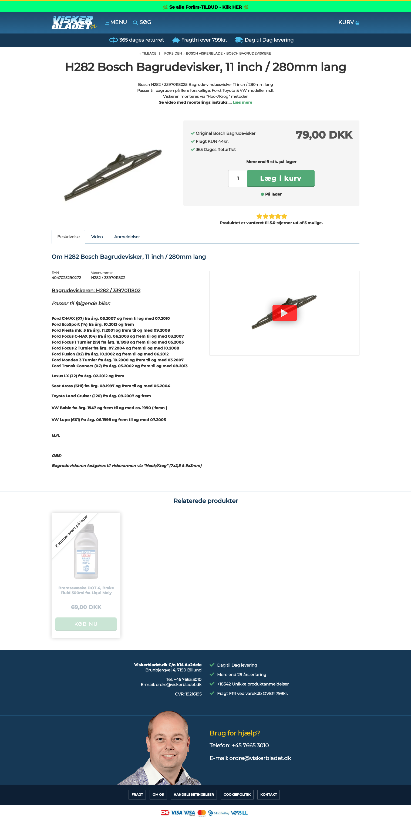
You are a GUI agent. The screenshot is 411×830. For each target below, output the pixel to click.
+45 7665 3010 (187, 679)
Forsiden (173, 53)
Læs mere (242, 102)
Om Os (158, 794)
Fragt (137, 794)
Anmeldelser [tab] (127, 236)
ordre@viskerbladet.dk (178, 684)
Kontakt (268, 794)
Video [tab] (97, 236)
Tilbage (149, 53)
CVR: (188, 694)
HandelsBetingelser (194, 794)
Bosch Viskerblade (204, 53)
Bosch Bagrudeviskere (248, 53)
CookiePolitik (237, 794)
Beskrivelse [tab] (68, 236)
